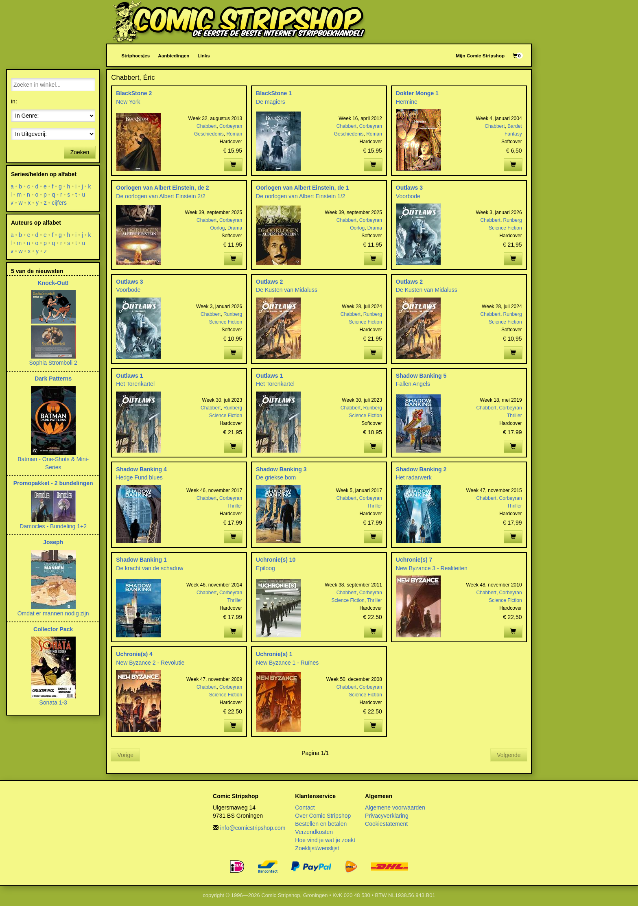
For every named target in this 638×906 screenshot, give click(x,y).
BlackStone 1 (274, 93)
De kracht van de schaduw (149, 568)
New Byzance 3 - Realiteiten (432, 568)
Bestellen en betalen (321, 824)
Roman (234, 134)
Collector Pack (53, 629)
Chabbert (206, 126)
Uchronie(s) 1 (274, 654)
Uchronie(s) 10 (275, 559)
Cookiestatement (386, 824)
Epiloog (265, 568)
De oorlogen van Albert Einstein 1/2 (300, 196)
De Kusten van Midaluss (286, 290)
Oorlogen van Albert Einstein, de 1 (302, 187)
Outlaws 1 (129, 375)
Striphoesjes (135, 55)
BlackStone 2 (134, 93)
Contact (305, 807)
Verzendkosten (314, 832)
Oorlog (217, 228)
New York (128, 101)
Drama (234, 228)
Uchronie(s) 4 (134, 654)
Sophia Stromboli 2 (53, 362)
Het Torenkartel (135, 384)
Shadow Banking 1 (141, 559)
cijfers (59, 202)
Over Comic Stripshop (323, 815)
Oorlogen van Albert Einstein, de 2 (162, 187)
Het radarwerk (414, 477)
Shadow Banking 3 (281, 469)
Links (203, 55)
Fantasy (513, 134)
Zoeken (80, 152)
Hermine (406, 101)
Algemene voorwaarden (395, 807)
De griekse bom (276, 477)
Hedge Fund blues (139, 477)
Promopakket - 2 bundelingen (53, 483)
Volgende (508, 755)
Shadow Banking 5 (421, 375)
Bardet (514, 126)
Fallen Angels (413, 384)
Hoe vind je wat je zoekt (325, 840)
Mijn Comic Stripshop (480, 55)
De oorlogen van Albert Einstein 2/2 (160, 196)
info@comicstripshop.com (253, 828)
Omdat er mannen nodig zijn (53, 613)
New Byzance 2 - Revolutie (150, 662)
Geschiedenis (209, 134)
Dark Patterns (53, 378)
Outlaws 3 (409, 187)
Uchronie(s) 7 (414, 559)
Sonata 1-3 (53, 702)
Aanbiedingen (173, 55)
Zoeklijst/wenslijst (317, 848)
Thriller (514, 415)
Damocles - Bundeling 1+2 (53, 526)
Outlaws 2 (269, 281)
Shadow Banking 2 (421, 469)
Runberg (512, 220)
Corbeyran (230, 126)
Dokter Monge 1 (417, 93)
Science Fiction (505, 228)
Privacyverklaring (387, 815)
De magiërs (270, 101)
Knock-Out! (53, 283)
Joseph (53, 542)
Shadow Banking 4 (141, 469)
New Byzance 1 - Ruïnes (287, 662)
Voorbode (408, 196)
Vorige (125, 755)
